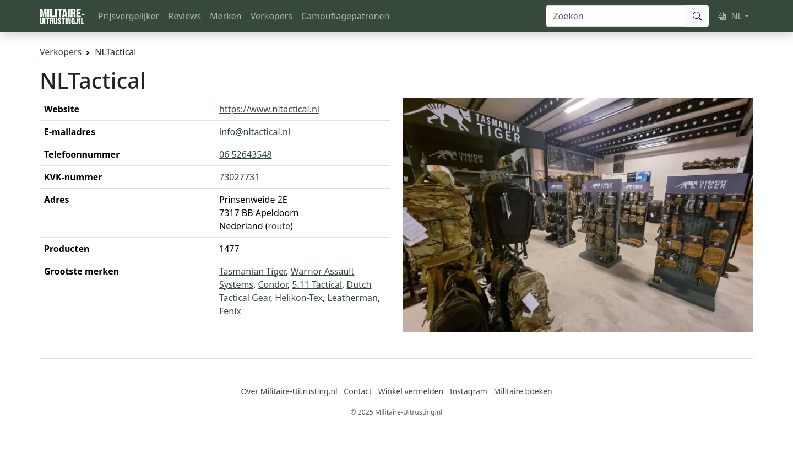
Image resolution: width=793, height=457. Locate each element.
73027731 (239, 177)
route (279, 226)
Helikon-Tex (299, 298)
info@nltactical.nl (254, 132)
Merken (226, 16)
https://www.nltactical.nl (269, 109)
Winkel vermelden (410, 391)
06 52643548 (245, 154)
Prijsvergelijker (128, 16)
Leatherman (352, 298)
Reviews (184, 16)
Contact (358, 391)
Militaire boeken (522, 391)
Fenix (230, 311)
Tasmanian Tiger (252, 271)
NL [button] (730, 16)
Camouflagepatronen (345, 16)
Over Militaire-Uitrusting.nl (289, 391)
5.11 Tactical (317, 284)
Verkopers (271, 16)
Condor (272, 284)
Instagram (468, 391)
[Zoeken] (616, 16)
